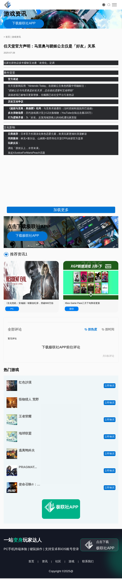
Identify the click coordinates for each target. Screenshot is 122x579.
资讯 (41, 561)
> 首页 (7, 37)
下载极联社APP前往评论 (61, 347)
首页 (25, 561)
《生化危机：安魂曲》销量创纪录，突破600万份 (29, 303)
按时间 (109, 329)
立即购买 (110, 385)
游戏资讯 (16, 37)
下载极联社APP (23, 24)
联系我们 (94, 561)
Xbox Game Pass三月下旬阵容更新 (82, 303)
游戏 (74, 561)
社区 (58, 561)
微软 (71, 309)
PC (12, 309)
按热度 (90, 329)
